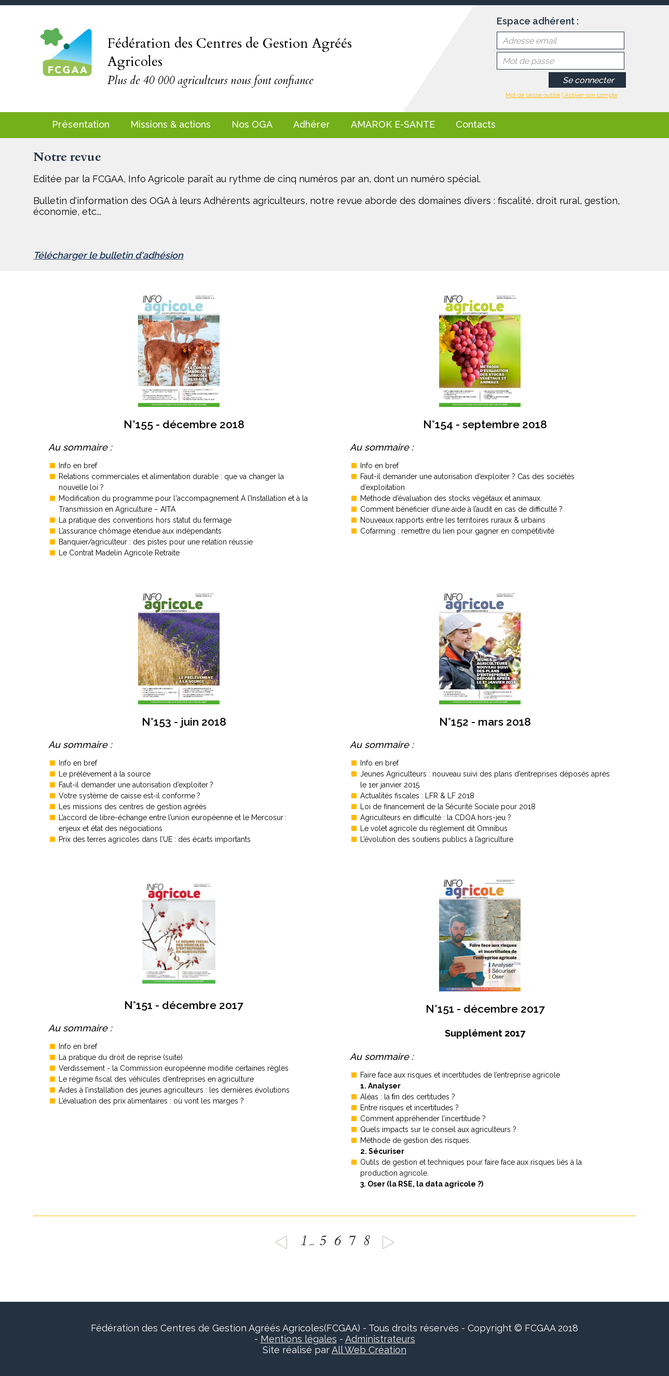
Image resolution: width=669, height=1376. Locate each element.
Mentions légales (299, 1338)
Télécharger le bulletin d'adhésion (108, 255)
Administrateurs (380, 1338)
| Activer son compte (590, 95)
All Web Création (369, 1349)
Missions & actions (170, 124)
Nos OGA (251, 124)
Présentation (81, 124)
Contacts (476, 124)
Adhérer (311, 124)
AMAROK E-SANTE (393, 124)
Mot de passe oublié (533, 95)
